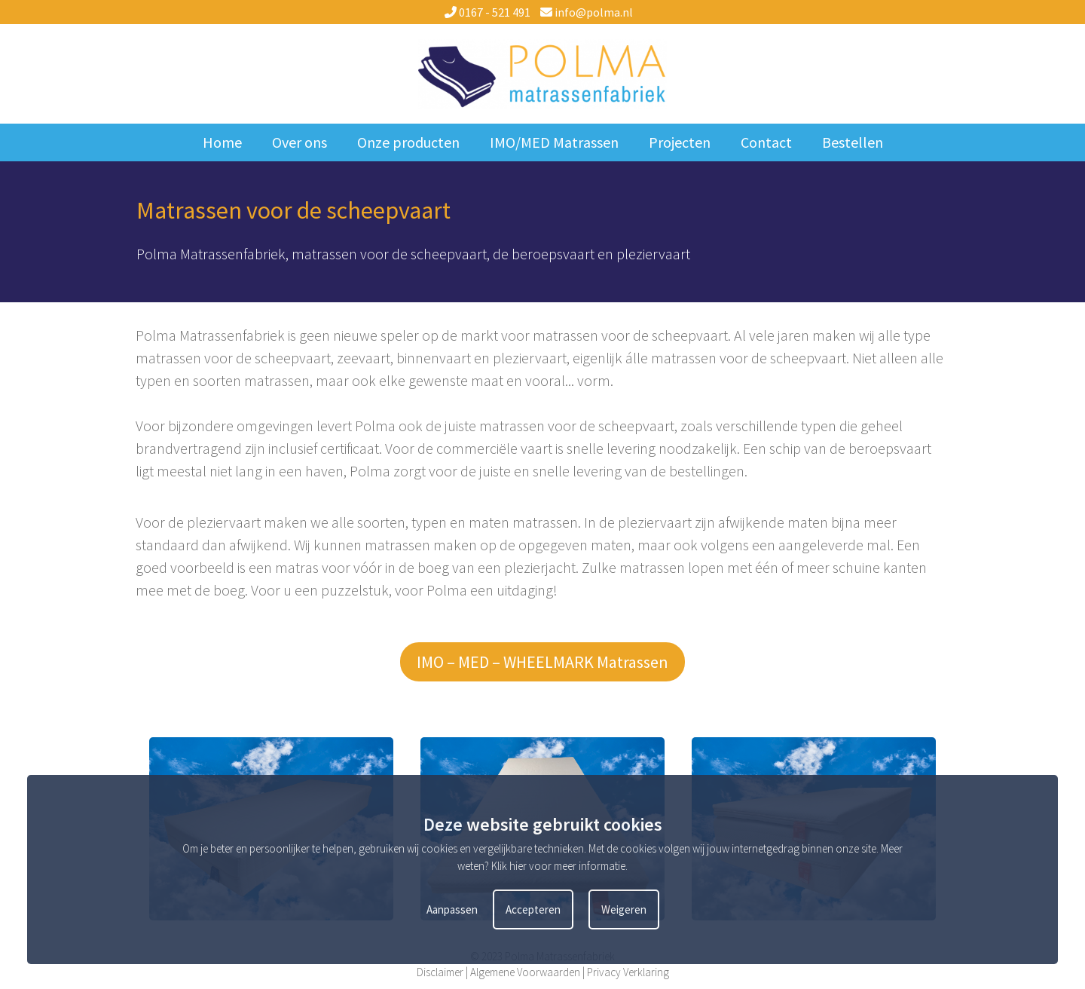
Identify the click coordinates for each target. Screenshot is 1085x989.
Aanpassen (452, 909)
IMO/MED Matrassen (554, 142)
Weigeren (623, 909)
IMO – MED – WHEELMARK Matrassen (542, 661)
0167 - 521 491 (487, 12)
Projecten (680, 142)
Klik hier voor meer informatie (558, 866)
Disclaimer (440, 972)
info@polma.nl (586, 12)
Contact (766, 142)
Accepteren (533, 909)
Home (222, 142)
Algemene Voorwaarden (525, 972)
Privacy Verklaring (628, 972)
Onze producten (408, 142)
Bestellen (852, 142)
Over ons (299, 142)
